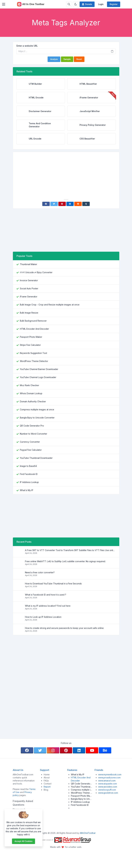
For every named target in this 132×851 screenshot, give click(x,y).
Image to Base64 (28, 466)
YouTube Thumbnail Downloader (36, 458)
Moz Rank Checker (29, 385)
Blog (46, 789)
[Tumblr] (86, 204)
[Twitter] (54, 204)
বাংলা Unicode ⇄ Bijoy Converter (36, 272)
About (47, 777)
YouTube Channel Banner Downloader (39, 369)
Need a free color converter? (40, 572)
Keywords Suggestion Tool (33, 353)
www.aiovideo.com (107, 786)
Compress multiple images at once (37, 409)
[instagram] (53, 750)
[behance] (105, 750)
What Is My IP (26, 490)
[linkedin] (79, 750)
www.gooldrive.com (108, 792)
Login (101, 4)
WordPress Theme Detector (34, 361)
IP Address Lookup (29, 482)
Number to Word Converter (33, 433)
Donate (87, 4)
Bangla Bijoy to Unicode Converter (37, 417)
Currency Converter (30, 441)
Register (113, 4)
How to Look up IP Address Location (43, 617)
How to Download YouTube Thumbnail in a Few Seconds (53, 583)
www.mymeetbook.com (109, 774)
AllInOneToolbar (88, 833)
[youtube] (92, 750)
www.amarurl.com (106, 780)
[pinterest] (66, 750)
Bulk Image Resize (29, 312)
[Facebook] (46, 204)
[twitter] (40, 750)
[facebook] (27, 750)
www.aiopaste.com (107, 783)
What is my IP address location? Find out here (47, 605)
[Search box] (69, 4)
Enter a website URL (27, 45)
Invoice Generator (29, 280)
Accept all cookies (23, 841)
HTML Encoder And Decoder (34, 329)
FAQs (46, 780)
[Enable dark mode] (75, 4)
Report (47, 786)
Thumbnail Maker (28, 264)
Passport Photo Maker (31, 337)
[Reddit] (78, 204)
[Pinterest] (62, 204)
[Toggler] (3, 4)
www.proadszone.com (109, 777)
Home (47, 774)
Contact (47, 783)
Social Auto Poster (29, 288)
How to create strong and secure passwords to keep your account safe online (64, 628)
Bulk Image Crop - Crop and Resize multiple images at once (49, 304)
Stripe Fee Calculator (30, 345)
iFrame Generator (28, 296)
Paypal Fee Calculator (31, 450)
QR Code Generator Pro (32, 425)
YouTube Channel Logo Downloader (38, 377)
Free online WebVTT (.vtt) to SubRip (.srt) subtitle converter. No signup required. (65, 561)
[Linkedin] (70, 204)
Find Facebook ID (29, 474)
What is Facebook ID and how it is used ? (45, 594)
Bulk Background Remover (33, 320)
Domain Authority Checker (33, 401)
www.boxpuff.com (107, 789)
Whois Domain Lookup (31, 393)
